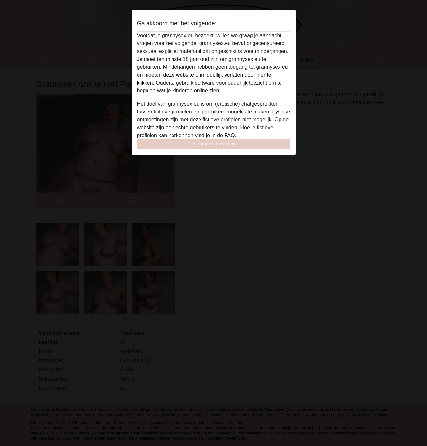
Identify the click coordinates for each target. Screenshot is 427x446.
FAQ (229, 135)
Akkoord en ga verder (213, 143)
